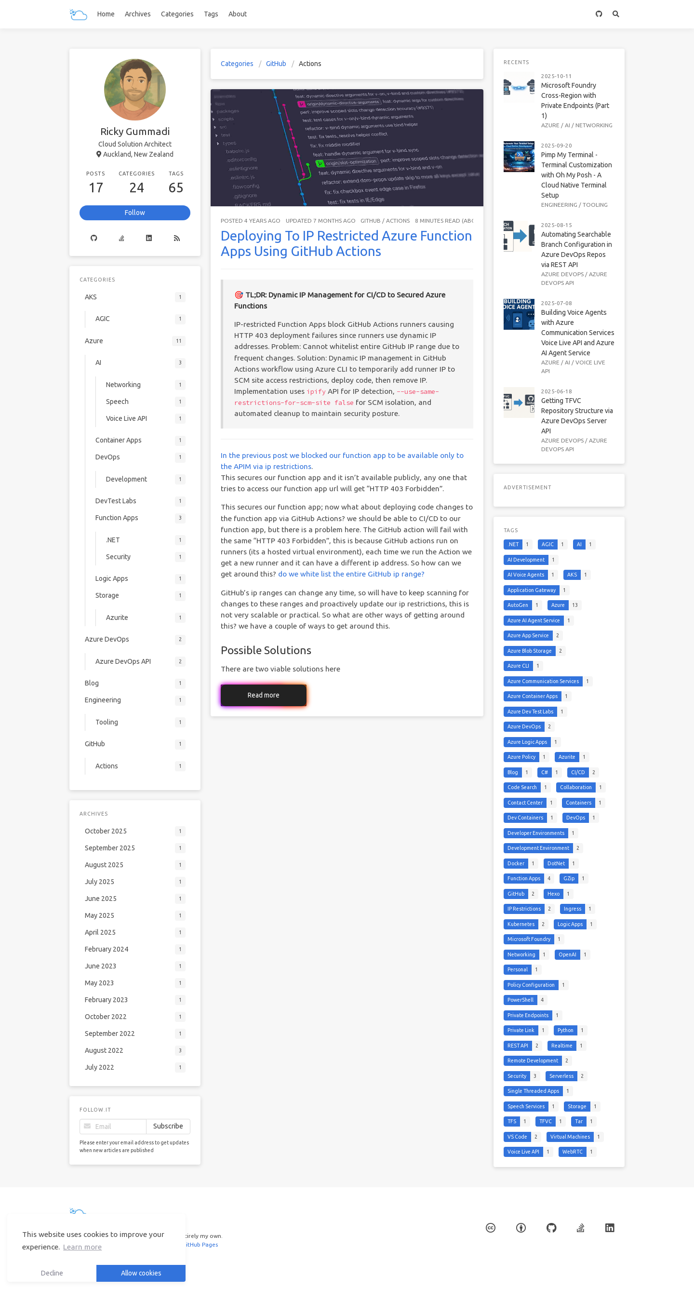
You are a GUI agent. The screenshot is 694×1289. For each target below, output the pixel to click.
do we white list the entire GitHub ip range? (351, 574)
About (237, 14)
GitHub (276, 63)
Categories (177, 14)
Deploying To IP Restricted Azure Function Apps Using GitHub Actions (346, 243)
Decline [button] (52, 1273)
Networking (594, 125)
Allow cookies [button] (141, 1273)
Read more (264, 695)
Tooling (595, 204)
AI (567, 125)
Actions (398, 220)
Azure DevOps (562, 274)
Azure (550, 125)
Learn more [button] (82, 1247)
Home (106, 14)
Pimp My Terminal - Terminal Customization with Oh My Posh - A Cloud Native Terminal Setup (576, 175)
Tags (211, 14)
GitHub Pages (198, 1244)
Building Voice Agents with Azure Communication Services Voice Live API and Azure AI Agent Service (577, 333)
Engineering (559, 204)
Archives (138, 14)
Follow (135, 212)
